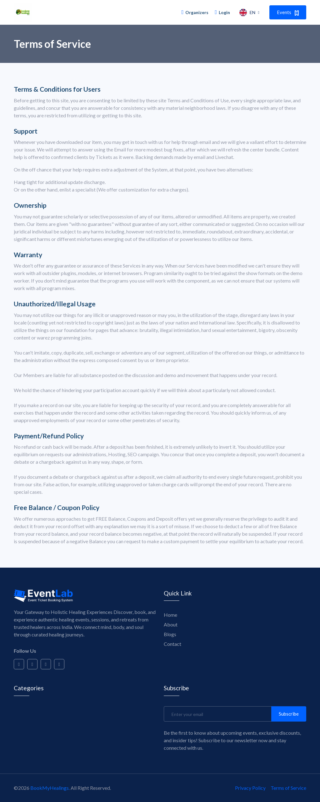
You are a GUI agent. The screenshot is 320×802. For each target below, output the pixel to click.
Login (222, 12)
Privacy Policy (250, 788)
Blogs (170, 633)
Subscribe (289, 714)
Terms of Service (288, 788)
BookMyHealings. (50, 788)
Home (170, 614)
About (171, 624)
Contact (172, 643)
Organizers (195, 12)
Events (288, 12)
